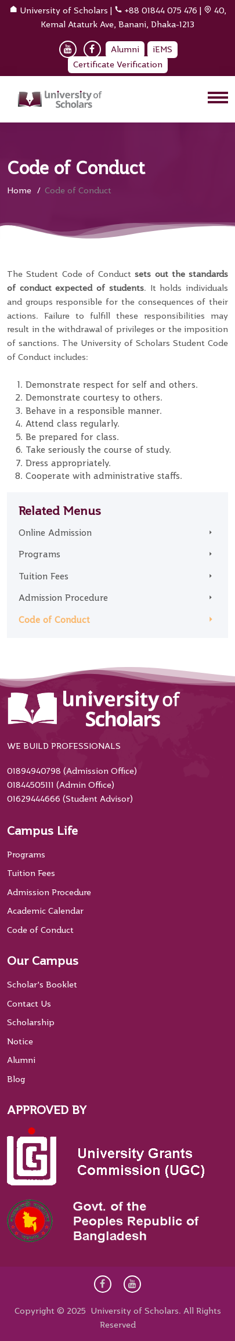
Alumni (125, 49)
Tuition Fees (43, 576)
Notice (20, 1041)
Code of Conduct (54, 620)
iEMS (162, 49)
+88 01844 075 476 (161, 10)
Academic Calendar (45, 911)
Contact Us (29, 1003)
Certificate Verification (117, 64)
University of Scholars (64, 10)
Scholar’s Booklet (42, 984)
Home (19, 190)
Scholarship (31, 1022)
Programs (39, 554)
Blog (16, 1079)
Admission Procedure (63, 598)
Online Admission (55, 533)
